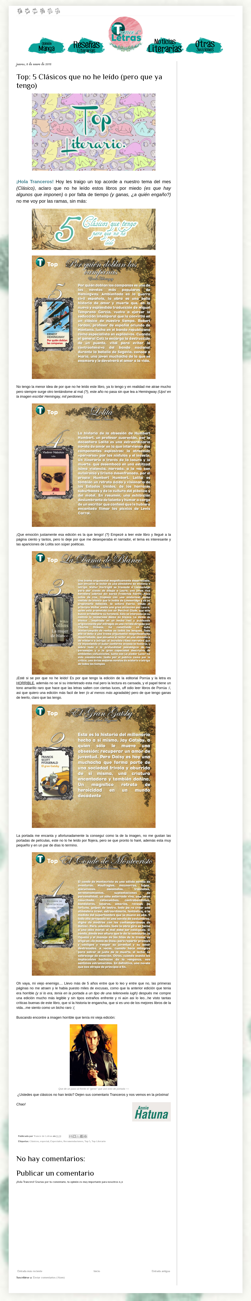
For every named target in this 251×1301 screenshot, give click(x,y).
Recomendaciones (73, 1141)
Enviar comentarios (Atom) (49, 1277)
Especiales (56, 1141)
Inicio (97, 1271)
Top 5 (87, 1141)
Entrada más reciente (29, 1271)
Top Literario (99, 1141)
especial (44, 1141)
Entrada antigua (161, 1271)
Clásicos (34, 1141)
